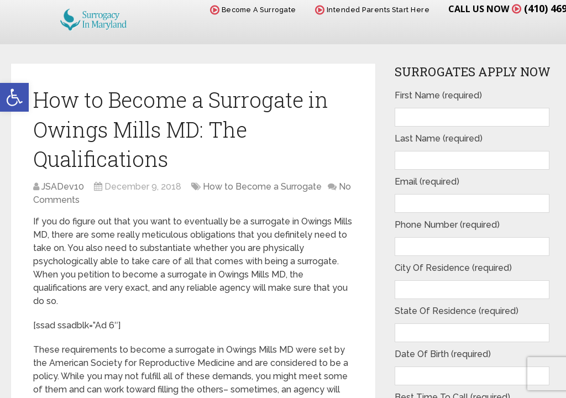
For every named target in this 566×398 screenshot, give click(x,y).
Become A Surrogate (253, 10)
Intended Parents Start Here (372, 10)
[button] (14, 97)
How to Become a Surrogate (262, 186)
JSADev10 (62, 186)
